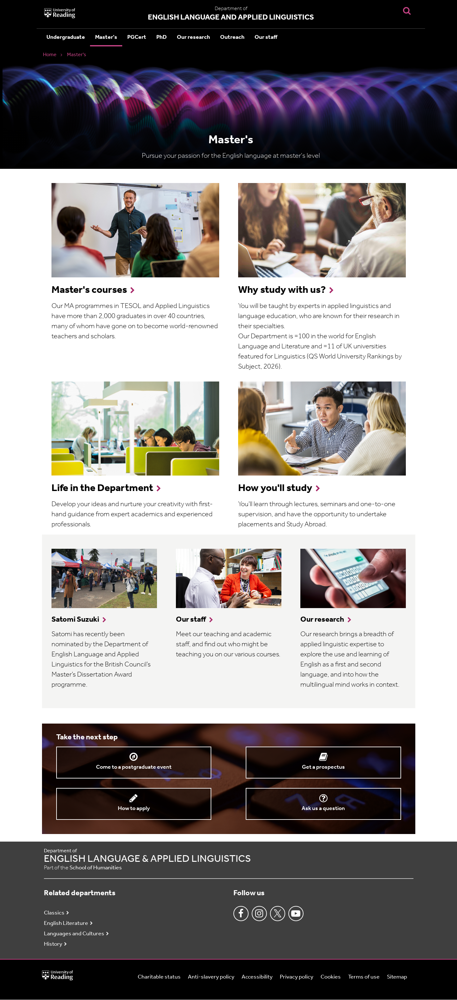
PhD (161, 37)
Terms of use (364, 977)
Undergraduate (65, 37)
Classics (54, 913)
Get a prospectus (323, 767)
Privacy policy (296, 977)
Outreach (232, 37)
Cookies (331, 977)
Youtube (296, 913)
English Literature (66, 923)
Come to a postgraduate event (133, 767)
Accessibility (257, 977)
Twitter (277, 913)
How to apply (134, 809)
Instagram (259, 913)
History (53, 944)
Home (50, 54)
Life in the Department (102, 488)
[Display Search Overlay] (406, 10)
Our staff (266, 37)
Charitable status (159, 977)
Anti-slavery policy (211, 977)
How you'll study (275, 488)
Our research (193, 37)
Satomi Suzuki (75, 620)
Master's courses (89, 290)
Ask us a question (323, 809)
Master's (106, 37)
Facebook (241, 913)
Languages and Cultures (74, 934)
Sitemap (397, 977)
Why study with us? (282, 290)
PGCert (136, 37)
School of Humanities (95, 868)
